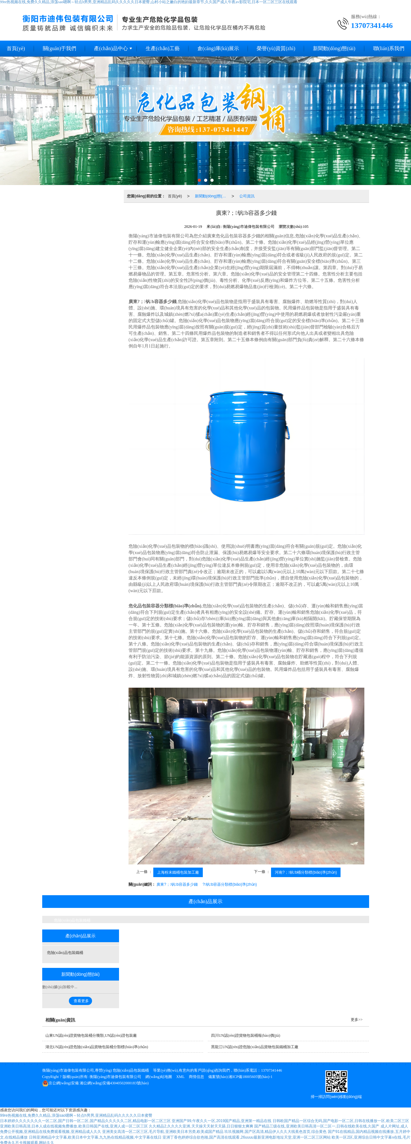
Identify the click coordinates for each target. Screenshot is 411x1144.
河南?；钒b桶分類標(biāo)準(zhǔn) (306, 872)
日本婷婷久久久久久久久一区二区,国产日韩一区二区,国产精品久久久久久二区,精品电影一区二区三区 (85, 1121)
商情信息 (196, 1077)
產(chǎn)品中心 (111, 48)
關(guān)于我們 (59, 48)
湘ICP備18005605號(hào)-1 (250, 1077)
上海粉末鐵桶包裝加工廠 (178, 872)
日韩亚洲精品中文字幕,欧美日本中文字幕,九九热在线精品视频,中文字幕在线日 (95, 1137)
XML (180, 1077)
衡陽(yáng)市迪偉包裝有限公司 (115, 1077)
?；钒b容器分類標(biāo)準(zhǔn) (229, 884)
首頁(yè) (175, 196)
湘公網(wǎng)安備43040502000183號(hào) (95, 1083)
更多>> (357, 1019)
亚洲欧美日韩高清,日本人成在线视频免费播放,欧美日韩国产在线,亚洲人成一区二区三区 (74, 1126)
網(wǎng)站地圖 (158, 1077)
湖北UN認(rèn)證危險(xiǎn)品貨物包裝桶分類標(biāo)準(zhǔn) (96, 1047)
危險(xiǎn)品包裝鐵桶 (72, 920)
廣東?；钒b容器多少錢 (177, 884)
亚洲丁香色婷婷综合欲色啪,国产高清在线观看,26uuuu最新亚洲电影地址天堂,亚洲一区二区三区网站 (246, 1137)
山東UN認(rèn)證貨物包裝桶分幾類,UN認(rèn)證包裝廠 (91, 1035)
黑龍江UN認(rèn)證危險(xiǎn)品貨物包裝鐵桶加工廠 (254, 1047)
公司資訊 (247, 196)
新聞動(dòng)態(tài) (334, 48)
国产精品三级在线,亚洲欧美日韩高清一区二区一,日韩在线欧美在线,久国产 (316, 1126)
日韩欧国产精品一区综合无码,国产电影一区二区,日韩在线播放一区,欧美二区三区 (341, 1121)
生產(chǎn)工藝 (163, 48)
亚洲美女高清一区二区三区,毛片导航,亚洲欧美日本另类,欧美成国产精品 (162, 1131)
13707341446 (271, 1070)
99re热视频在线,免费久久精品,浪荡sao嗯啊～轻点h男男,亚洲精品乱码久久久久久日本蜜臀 (76, 1115)
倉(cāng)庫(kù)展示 (218, 48)
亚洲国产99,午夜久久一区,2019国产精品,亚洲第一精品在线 (221, 1121)
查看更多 (81, 1001)
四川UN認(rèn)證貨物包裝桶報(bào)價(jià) (245, 1035)
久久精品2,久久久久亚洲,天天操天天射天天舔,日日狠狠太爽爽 (201, 1126)
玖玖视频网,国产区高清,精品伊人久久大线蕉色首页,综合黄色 (275, 1131)
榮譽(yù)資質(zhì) (276, 48)
